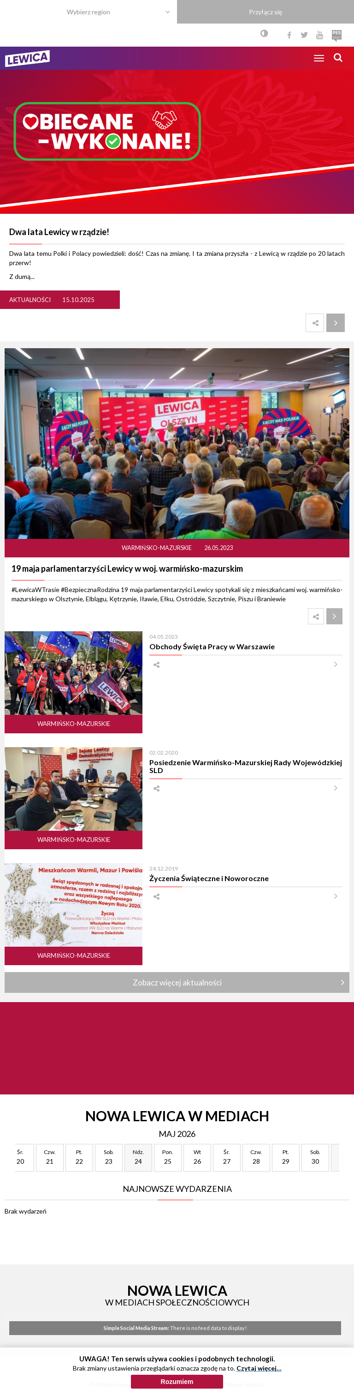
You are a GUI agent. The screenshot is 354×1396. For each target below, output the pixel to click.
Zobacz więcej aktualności (177, 982)
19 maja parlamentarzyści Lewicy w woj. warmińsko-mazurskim (127, 568)
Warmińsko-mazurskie (157, 547)
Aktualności (30, 299)
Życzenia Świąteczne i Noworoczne (209, 878)
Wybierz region (88, 12)
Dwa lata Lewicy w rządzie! (59, 232)
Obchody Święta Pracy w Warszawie (212, 646)
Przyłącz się (265, 12)
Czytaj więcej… (259, 1368)
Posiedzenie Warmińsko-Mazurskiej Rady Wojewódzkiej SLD (245, 766)
